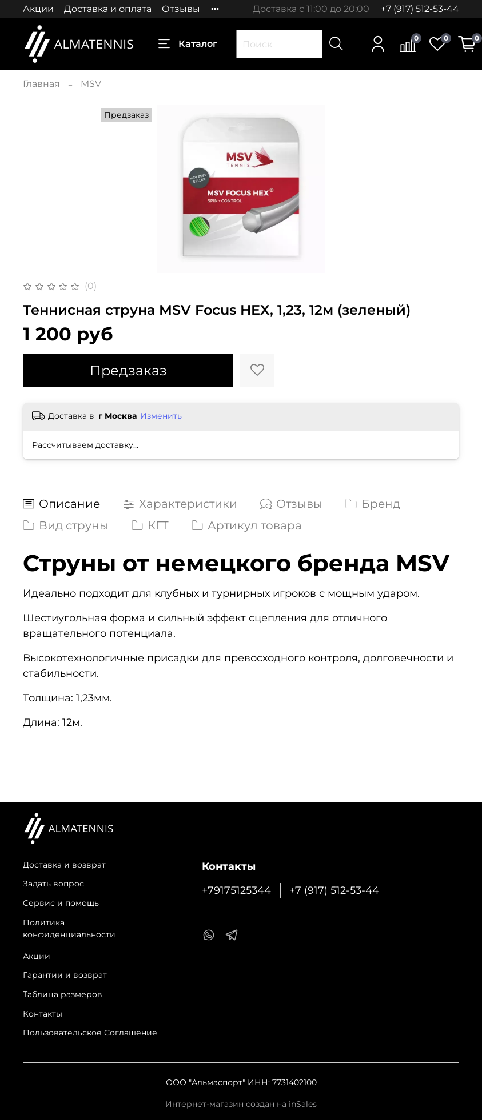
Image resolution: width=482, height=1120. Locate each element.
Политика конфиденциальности (69, 928)
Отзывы (181, 8)
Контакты (42, 1014)
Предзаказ (128, 370)
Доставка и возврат (64, 865)
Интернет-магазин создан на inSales (241, 1104)
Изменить (161, 416)
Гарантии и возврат (65, 975)
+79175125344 (236, 890)
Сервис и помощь (61, 903)
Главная (41, 83)
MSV (91, 83)
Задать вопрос (53, 883)
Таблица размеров (62, 994)
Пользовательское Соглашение (90, 1032)
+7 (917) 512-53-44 (420, 8)
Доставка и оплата (108, 8)
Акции (38, 8)
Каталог (187, 44)
